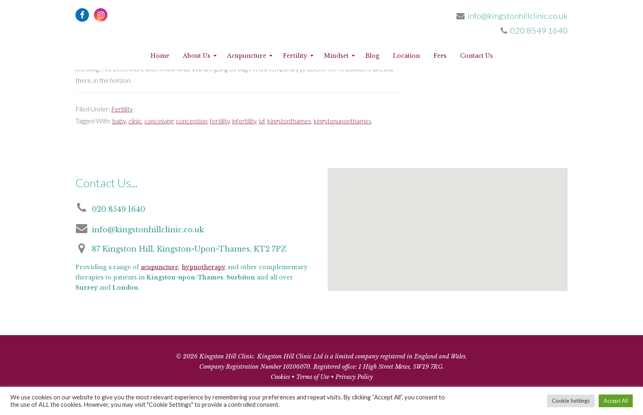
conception (191, 121)
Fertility (122, 109)
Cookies (280, 377)
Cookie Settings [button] (571, 400)
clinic (135, 121)
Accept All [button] (616, 400)
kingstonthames (289, 121)
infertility (244, 121)
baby (119, 121)
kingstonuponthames (343, 121)
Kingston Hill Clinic (321, 28)
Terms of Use (312, 377)
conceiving (158, 121)
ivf (262, 121)
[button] (446, 235)
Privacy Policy (354, 377)
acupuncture (159, 267)
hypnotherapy (204, 267)
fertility (220, 121)
